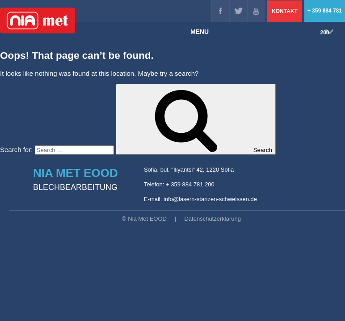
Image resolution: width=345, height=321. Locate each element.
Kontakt (285, 11)
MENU (261, 31)
